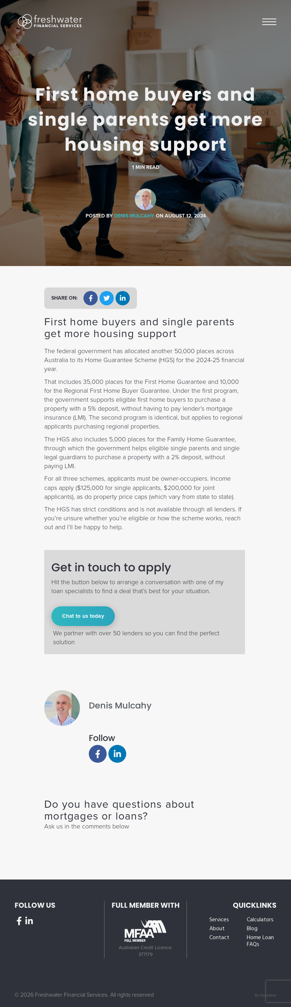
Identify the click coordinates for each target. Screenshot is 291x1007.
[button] (90, 298)
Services (219, 920)
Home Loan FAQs (260, 941)
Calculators (260, 920)
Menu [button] (269, 21)
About (217, 929)
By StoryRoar (265, 995)
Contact (219, 938)
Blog (252, 929)
